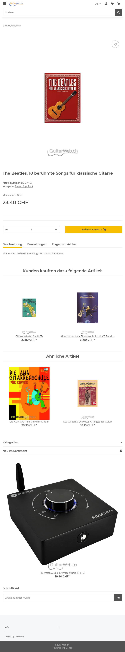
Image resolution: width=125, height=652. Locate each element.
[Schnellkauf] (58, 597)
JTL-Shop (68, 647)
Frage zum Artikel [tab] (64, 244)
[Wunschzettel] (112, 3)
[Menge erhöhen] (56, 229)
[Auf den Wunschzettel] (115, 44)
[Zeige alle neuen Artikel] (121, 451)
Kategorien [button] (10, 442)
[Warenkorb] (119, 3)
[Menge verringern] (6, 229)
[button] (106, 3)
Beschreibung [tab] (12, 244)
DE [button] (96, 4)
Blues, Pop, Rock (24, 186)
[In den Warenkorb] (5, 36)
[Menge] (31, 229)
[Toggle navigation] (4, 2)
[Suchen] (59, 12)
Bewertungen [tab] (36, 244)
